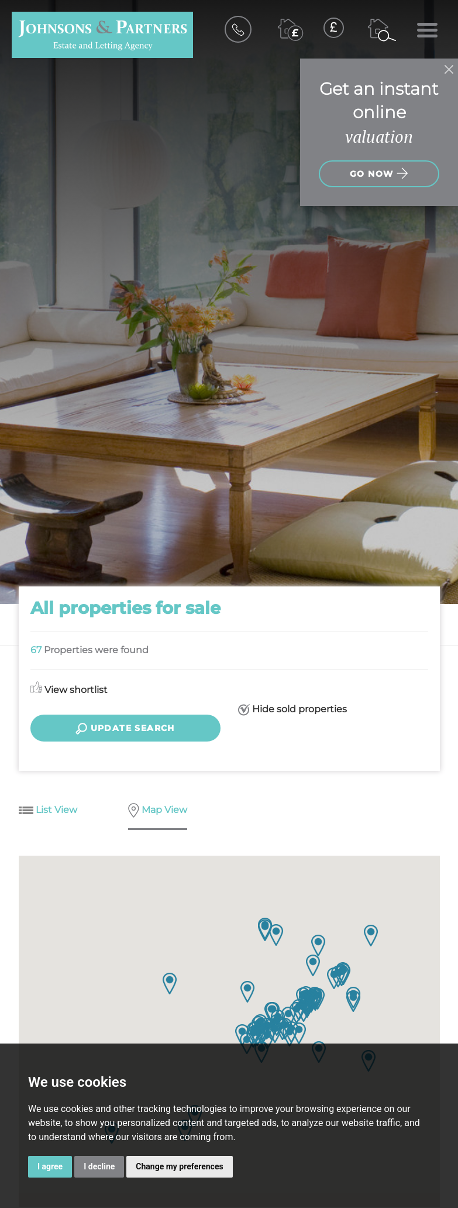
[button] (371, 935)
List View (48, 810)
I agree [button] (50, 1166)
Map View (157, 811)
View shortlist (69, 689)
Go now (379, 173)
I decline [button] (99, 1166)
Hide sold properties (292, 709)
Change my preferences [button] (179, 1166)
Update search (125, 729)
